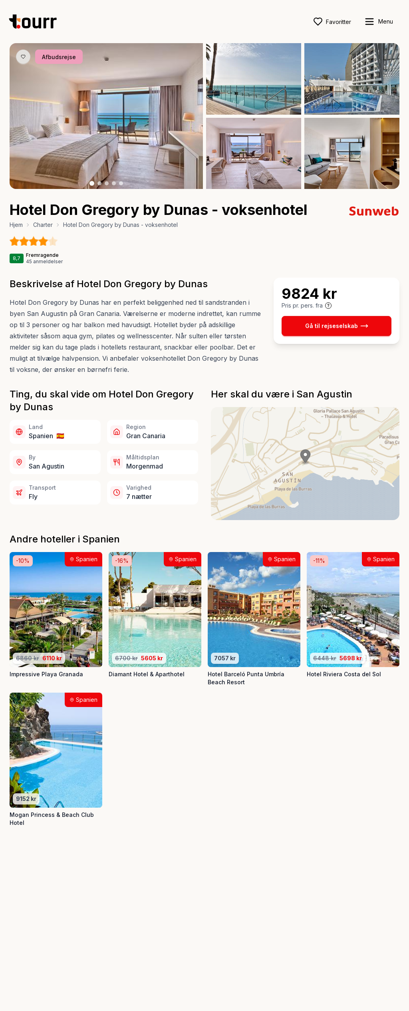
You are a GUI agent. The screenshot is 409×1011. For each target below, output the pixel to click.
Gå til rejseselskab (336, 326)
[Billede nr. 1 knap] (91, 183)
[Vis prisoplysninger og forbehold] (328, 305)
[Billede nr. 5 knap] (121, 183)
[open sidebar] (378, 21)
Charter (43, 224)
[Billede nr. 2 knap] (99, 183)
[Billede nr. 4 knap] (114, 183)
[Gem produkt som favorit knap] (23, 57)
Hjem (16, 224)
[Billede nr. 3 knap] (107, 183)
